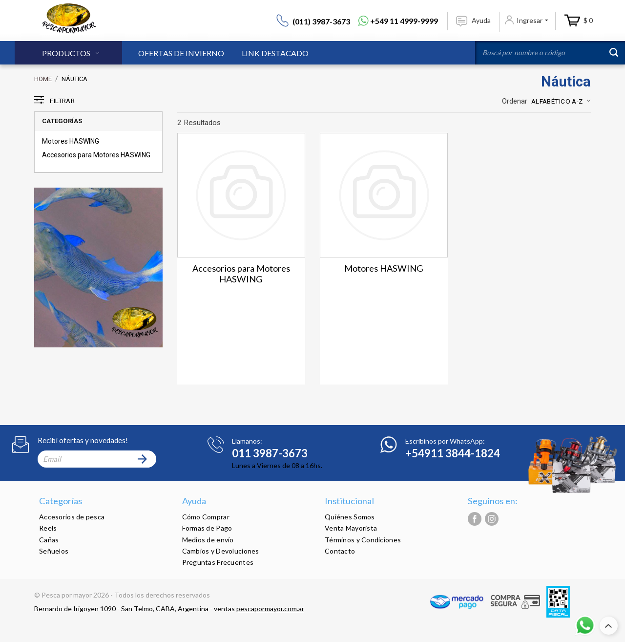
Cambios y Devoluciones (220, 551)
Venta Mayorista (351, 528)
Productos (66, 53)
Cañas (49, 539)
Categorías (62, 121)
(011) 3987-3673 (321, 21)
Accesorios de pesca (71, 517)
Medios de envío (208, 539)
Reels (48, 528)
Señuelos (53, 551)
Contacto (340, 551)
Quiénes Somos (350, 517)
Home (43, 79)
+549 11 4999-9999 (404, 20)
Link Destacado (275, 53)
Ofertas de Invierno (181, 53)
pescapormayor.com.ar (270, 608)
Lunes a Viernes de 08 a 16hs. (277, 465)
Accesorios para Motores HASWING (96, 155)
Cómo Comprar (205, 517)
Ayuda (481, 20)
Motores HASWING (70, 141)
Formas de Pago (207, 528)
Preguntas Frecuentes (218, 562)
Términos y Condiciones (363, 539)
